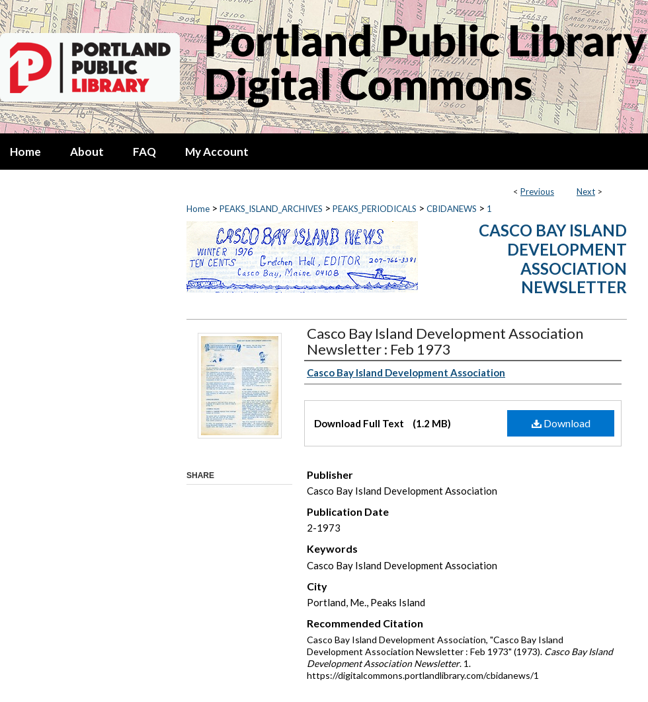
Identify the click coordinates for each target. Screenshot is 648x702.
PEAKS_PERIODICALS (375, 208)
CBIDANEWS (451, 208)
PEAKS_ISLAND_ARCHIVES (271, 208)
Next (586, 191)
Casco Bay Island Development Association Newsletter (553, 259)
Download (561, 423)
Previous (537, 191)
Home (198, 208)
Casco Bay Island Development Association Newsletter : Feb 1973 (445, 341)
